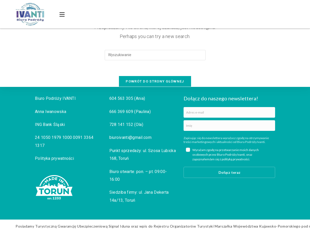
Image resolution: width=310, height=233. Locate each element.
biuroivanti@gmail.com (130, 137)
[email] (229, 112)
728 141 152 (121, 124)
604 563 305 (121, 98)
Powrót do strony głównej (155, 81)
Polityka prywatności (54, 158)
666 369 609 (121, 111)
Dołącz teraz (229, 172)
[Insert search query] (155, 55)
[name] (229, 125)
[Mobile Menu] (62, 14)
